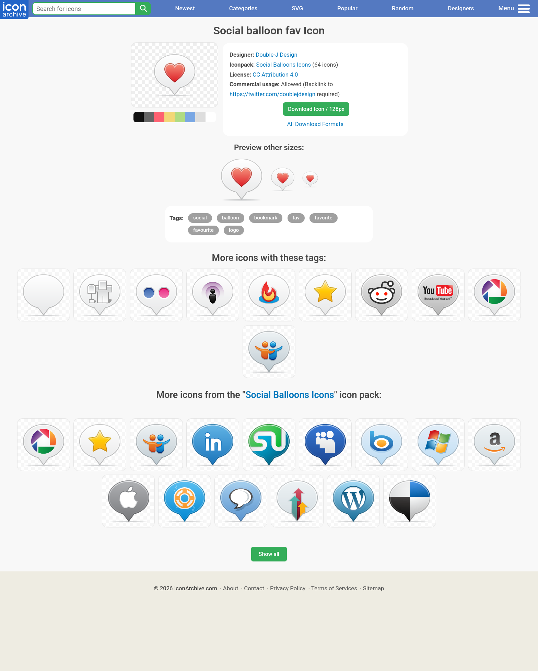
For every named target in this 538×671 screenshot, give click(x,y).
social (200, 218)
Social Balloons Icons (283, 64)
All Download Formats (315, 124)
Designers (461, 8)
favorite (323, 218)
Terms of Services (334, 588)
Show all (269, 554)
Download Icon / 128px (316, 109)
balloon (230, 218)
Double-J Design (276, 54)
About (230, 588)
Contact (254, 588)
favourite (203, 230)
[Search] (143, 8)
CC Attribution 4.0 (275, 74)
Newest (185, 8)
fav (296, 218)
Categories (243, 8)
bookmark (266, 218)
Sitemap (373, 588)
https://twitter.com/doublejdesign (272, 94)
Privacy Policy (287, 588)
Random (402, 8)
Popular (347, 8)
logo (234, 230)
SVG (297, 8)
